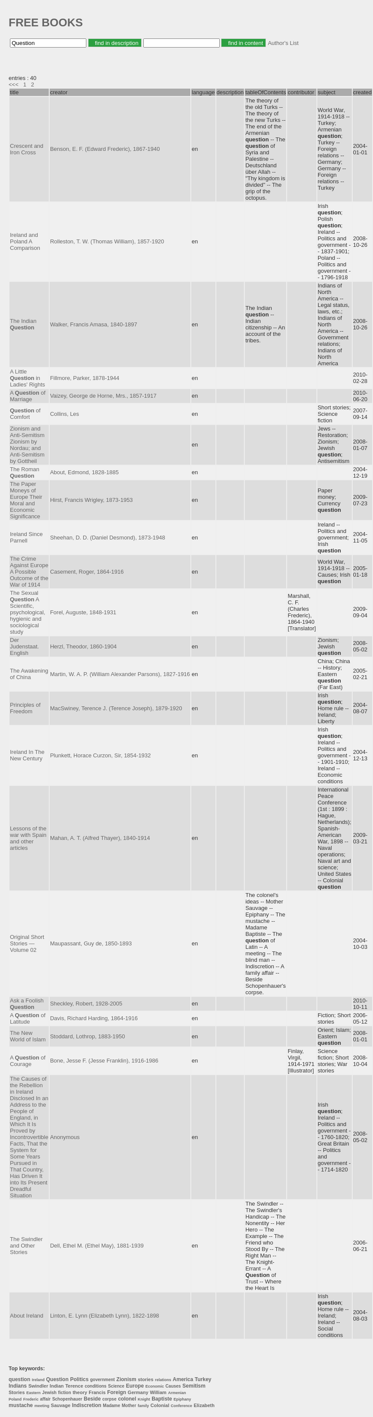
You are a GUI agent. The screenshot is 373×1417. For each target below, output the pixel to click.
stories (145, 1379)
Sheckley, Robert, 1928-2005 (86, 1003)
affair (45, 1399)
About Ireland (26, 1315)
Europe (135, 1386)
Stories (17, 1392)
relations (163, 1380)
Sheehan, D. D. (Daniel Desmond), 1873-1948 (107, 537)
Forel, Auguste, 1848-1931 (83, 612)
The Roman (24, 472)
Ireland (38, 1380)
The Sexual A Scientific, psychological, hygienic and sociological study (27, 612)
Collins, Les (64, 414)
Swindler (38, 1385)
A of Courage (27, 1060)
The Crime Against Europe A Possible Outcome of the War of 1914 (29, 571)
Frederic (31, 1399)
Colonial (160, 1405)
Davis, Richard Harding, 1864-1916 (94, 1018)
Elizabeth (204, 1405)
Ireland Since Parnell (26, 537)
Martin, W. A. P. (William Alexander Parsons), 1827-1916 (120, 674)
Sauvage (60, 1405)
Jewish (49, 1392)
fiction (64, 1392)
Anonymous (65, 1137)
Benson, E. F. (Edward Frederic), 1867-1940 (105, 149)
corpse (109, 1399)
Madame (111, 1405)
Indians (18, 1386)
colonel (127, 1399)
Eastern (33, 1393)
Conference (182, 1406)
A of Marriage (27, 395)
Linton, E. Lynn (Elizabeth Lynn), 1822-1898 (104, 1315)
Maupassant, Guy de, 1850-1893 (91, 943)
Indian (56, 1385)
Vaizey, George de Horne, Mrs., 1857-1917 (103, 396)
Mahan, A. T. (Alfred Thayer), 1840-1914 (100, 838)
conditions (96, 1386)
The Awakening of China (29, 673)
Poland (15, 1399)
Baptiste (162, 1399)
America (183, 1379)
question (19, 1379)
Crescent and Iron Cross (26, 149)
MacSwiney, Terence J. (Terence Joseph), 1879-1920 (116, 708)
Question (57, 1379)
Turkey (203, 1379)
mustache (21, 1405)
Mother (129, 1405)
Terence (74, 1385)
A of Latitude (27, 1018)
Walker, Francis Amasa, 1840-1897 (93, 324)
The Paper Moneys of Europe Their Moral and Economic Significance (26, 500)
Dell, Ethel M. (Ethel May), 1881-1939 (97, 1245)
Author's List (283, 43)
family (143, 1406)
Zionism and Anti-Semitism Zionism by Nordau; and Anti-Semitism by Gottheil (27, 444)
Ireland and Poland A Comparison (25, 241)
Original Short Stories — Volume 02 (27, 943)
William (158, 1392)
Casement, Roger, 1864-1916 (87, 571)
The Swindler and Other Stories (26, 1245)
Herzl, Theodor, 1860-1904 (83, 646)
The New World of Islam (28, 1036)
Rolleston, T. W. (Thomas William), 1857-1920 (107, 241)
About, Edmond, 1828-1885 (84, 472)
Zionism (126, 1379)
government (102, 1379)
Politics (79, 1379)
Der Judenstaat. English (24, 646)
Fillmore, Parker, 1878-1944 (84, 378)
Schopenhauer (67, 1399)
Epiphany (182, 1399)
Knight (144, 1399)
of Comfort (25, 413)
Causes (173, 1386)
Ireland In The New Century (27, 755)
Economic (154, 1386)
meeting (42, 1406)
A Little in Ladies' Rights (27, 378)
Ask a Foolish (27, 1003)
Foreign (116, 1392)
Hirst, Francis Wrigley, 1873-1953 (91, 500)
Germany (138, 1392)
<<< (14, 84)
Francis (97, 1392)
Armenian (177, 1393)
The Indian (23, 324)
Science (116, 1386)
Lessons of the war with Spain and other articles (28, 838)
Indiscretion (86, 1405)
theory (80, 1392)
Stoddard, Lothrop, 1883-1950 (87, 1036)
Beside (92, 1399)
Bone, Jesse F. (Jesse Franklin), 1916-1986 (104, 1060)
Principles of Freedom (25, 708)
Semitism (194, 1386)
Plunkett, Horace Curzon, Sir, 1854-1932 (100, 755)
